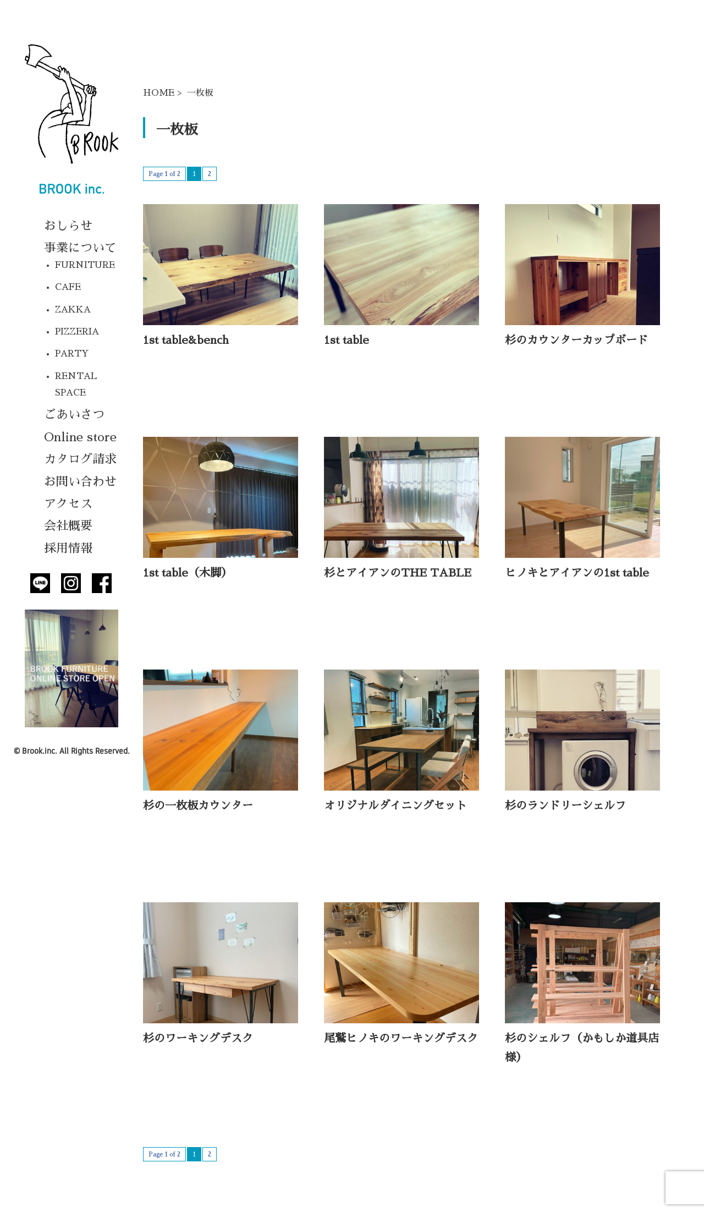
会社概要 (68, 526)
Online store (80, 437)
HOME (158, 93)
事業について (80, 248)
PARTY (72, 353)
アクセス (68, 504)
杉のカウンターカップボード (576, 339)
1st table (346, 339)
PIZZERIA (77, 331)
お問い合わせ (80, 482)
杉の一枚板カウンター (198, 805)
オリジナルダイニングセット (395, 805)
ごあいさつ (74, 415)
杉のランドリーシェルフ (565, 805)
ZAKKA (73, 309)
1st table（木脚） (187, 572)
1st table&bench (186, 339)
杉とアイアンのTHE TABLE (397, 572)
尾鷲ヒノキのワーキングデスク (401, 1038)
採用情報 (68, 548)
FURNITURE (85, 265)
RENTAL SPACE (76, 384)
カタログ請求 (80, 459)
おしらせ (68, 226)
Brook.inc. (39, 750)
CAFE (68, 287)
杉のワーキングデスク (198, 1038)
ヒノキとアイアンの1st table (577, 572)
